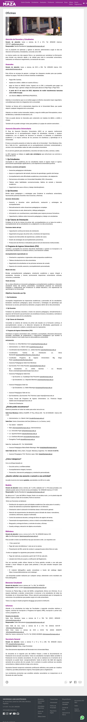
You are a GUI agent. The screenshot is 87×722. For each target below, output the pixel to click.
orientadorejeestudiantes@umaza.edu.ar (26, 371)
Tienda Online (54, 699)
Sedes (76, 706)
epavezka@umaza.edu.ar (37, 366)
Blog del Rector (66, 699)
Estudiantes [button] (35, 2)
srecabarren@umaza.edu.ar (35, 46)
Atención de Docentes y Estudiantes (20, 39)
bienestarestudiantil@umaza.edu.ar (35, 587)
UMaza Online (71, 3)
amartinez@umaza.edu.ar (45, 379)
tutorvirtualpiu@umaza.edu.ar (23, 401)
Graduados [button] (43, 2)
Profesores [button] (51, 2)
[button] (19, 1)
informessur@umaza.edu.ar (51, 634)
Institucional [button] (59, 2)
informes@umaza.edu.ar (13, 620)
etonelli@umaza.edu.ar (28, 439)
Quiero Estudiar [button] (25, 2)
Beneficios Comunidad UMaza (41, 701)
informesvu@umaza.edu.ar (14, 628)
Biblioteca (9, 531)
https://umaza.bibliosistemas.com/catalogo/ (23, 572)
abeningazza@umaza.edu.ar (28, 536)
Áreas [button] (66, 2)
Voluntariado (53, 702)
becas (32, 601)
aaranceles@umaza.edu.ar (14, 69)
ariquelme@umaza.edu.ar (16, 644)
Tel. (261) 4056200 (14, 706)
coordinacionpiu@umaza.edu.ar (23, 360)
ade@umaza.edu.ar (18, 44)
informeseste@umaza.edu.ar (15, 632)
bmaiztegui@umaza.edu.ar (44, 387)
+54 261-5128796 (53, 451)
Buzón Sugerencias (78, 3)
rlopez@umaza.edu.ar (47, 395)
